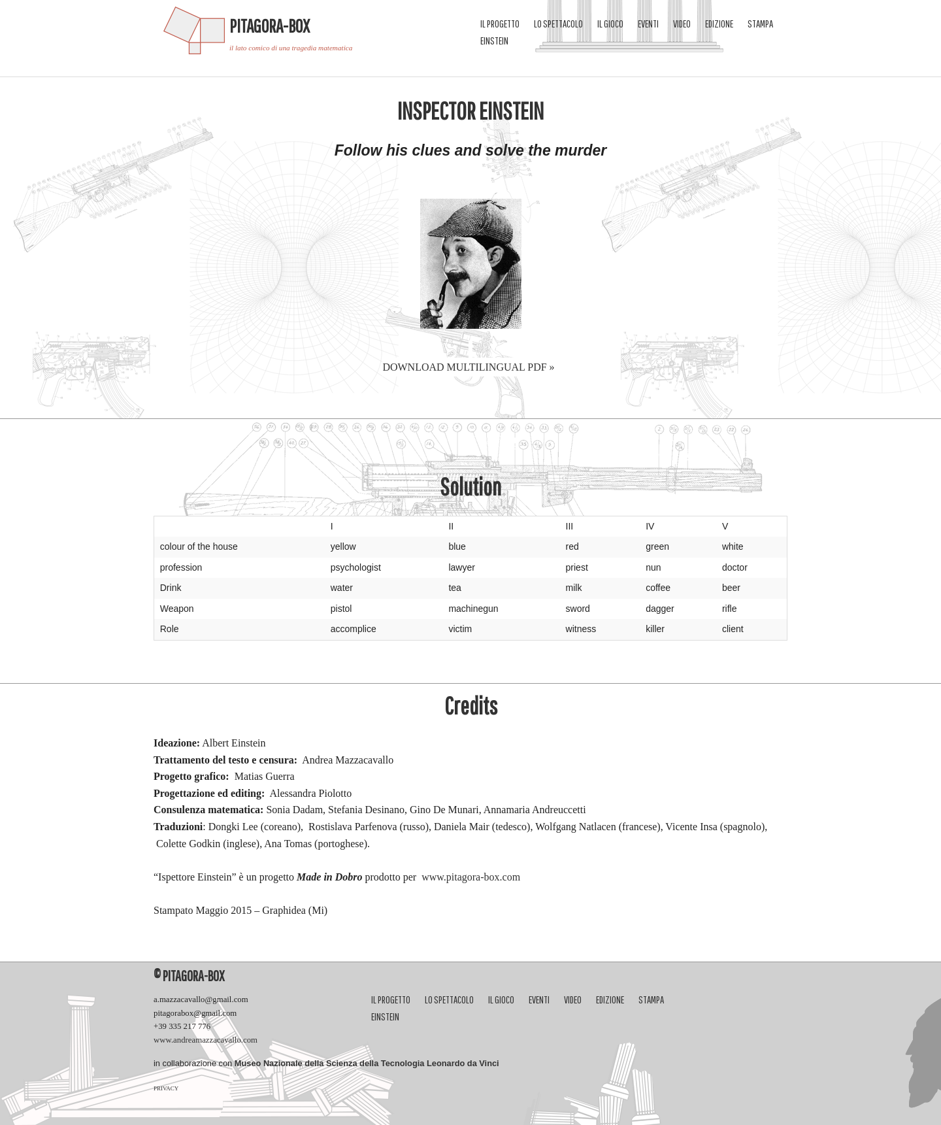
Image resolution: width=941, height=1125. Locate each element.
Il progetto (500, 23)
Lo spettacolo (558, 23)
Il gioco (610, 23)
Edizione (719, 23)
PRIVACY (166, 1088)
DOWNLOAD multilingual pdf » (468, 367)
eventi (648, 23)
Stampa (760, 23)
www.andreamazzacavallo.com (205, 1040)
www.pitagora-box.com (470, 876)
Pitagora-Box (269, 26)
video (682, 23)
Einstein (494, 40)
